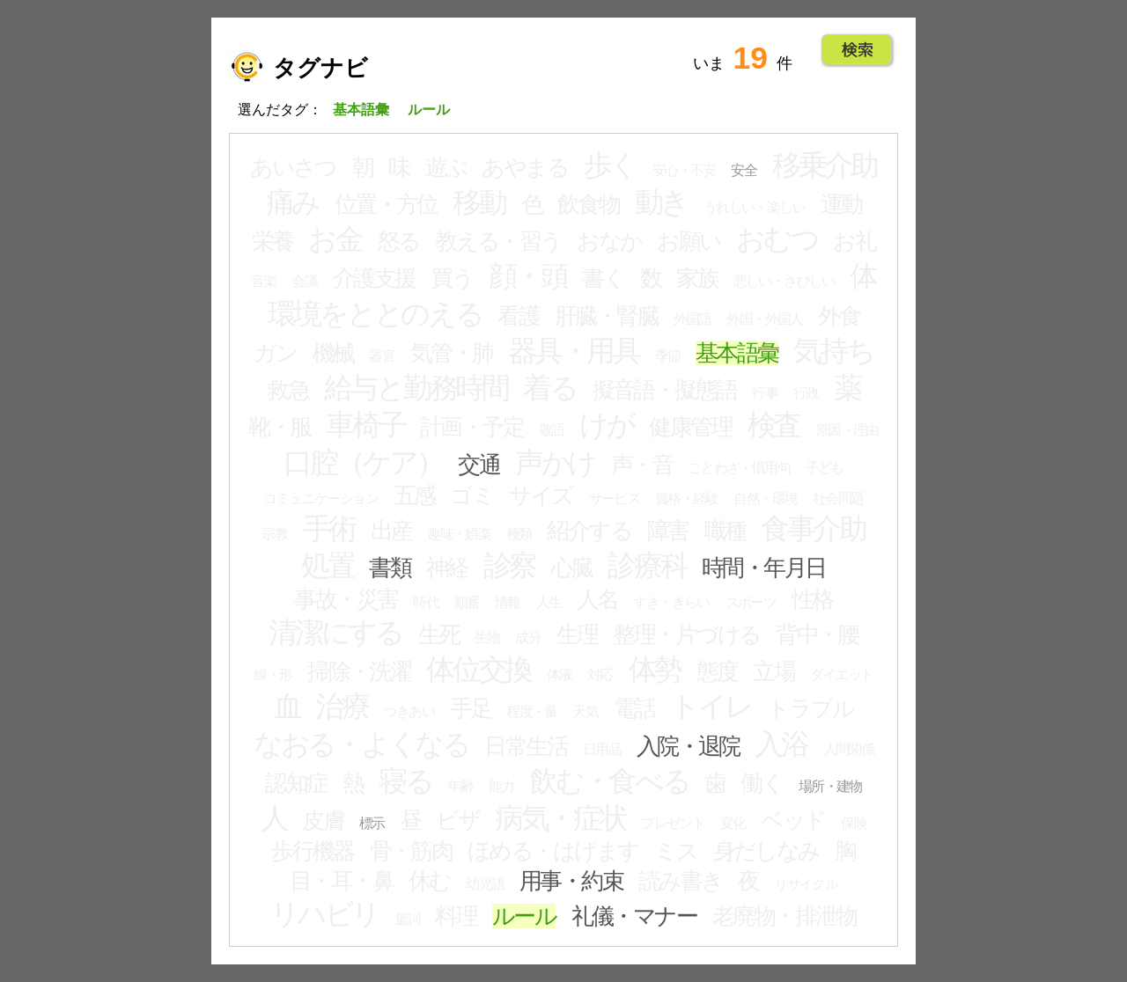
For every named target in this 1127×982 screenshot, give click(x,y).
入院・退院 (688, 746)
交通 (478, 464)
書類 (389, 567)
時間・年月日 (764, 567)
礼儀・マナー (634, 916)
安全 (743, 170)
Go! (857, 50)
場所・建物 (830, 786)
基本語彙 (737, 353)
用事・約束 (570, 880)
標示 (372, 823)
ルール (524, 916)
